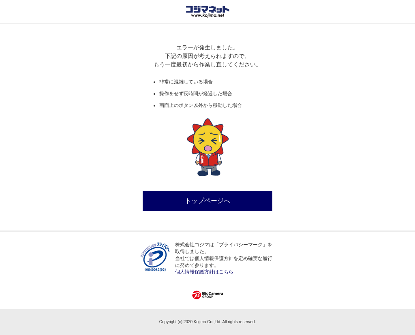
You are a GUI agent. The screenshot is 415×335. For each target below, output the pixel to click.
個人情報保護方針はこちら (204, 272)
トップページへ (207, 200)
